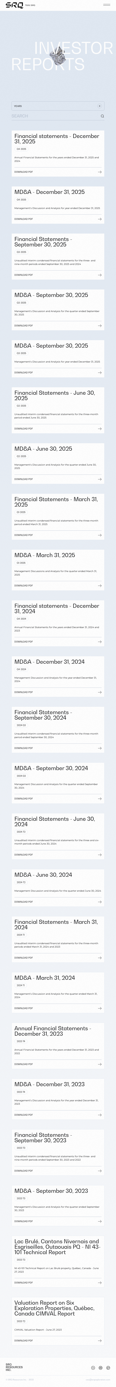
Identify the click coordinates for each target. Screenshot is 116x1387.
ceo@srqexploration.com (98, 1379)
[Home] (20, 5)
